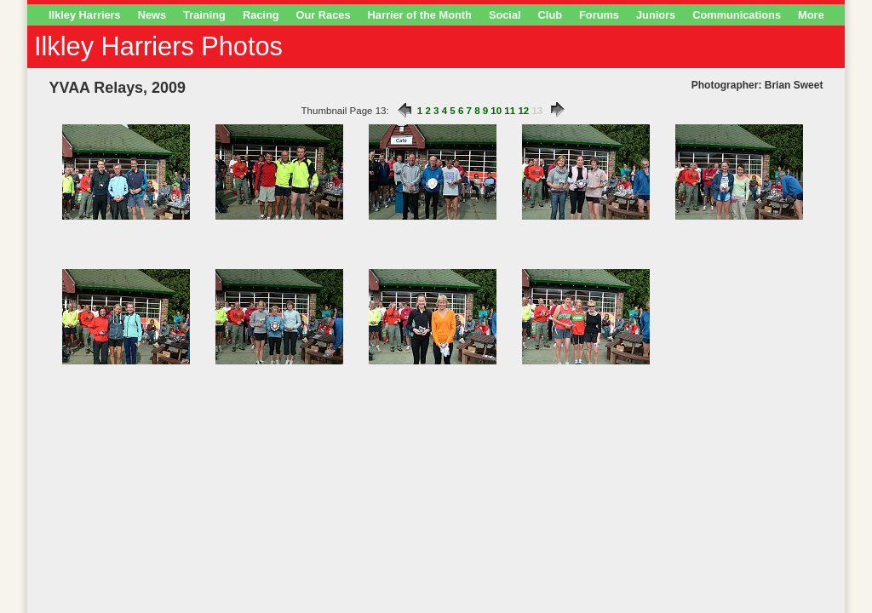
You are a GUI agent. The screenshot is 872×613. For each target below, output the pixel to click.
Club (550, 15)
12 (523, 111)
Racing (261, 15)
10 (496, 111)
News (152, 15)
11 (509, 111)
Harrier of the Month (420, 15)
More (811, 15)
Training (204, 15)
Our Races (323, 15)
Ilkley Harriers (85, 15)
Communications (736, 15)
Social (505, 15)
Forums (599, 15)
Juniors (655, 15)
